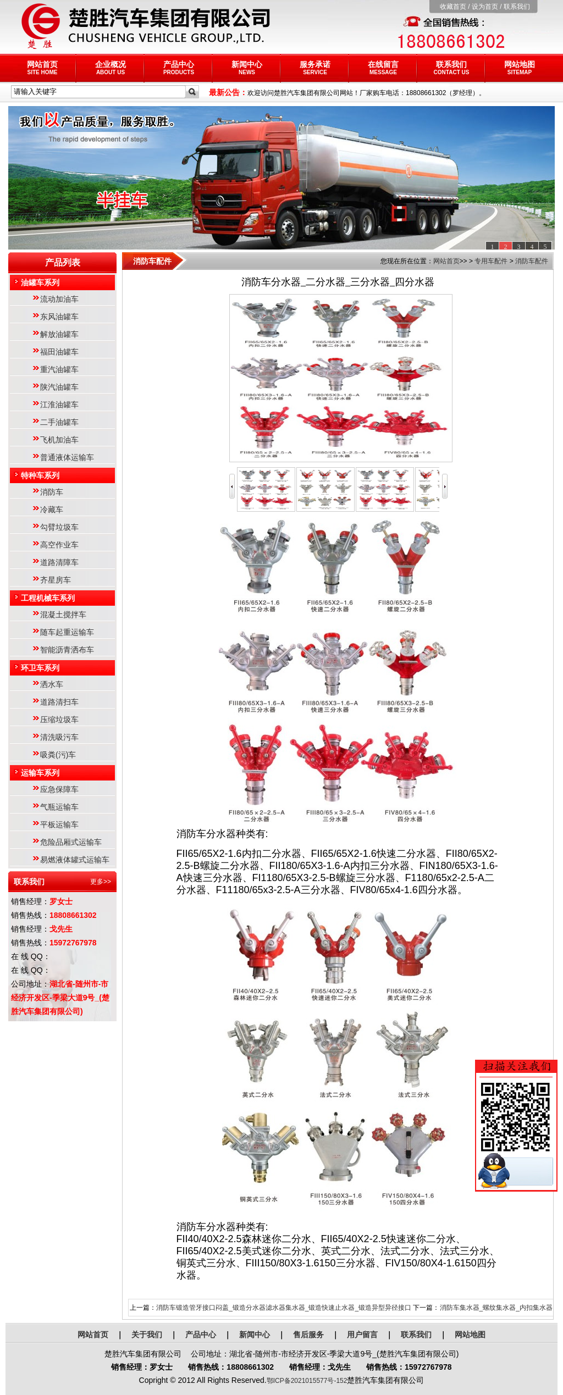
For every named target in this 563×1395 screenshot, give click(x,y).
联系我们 (517, 6)
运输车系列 (40, 772)
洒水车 (51, 684)
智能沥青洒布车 (67, 649)
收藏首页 (453, 6)
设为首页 (485, 6)
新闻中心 (246, 67)
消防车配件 (531, 261)
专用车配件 (490, 261)
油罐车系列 (40, 282)
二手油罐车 (59, 422)
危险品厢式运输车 (71, 842)
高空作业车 (59, 544)
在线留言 (383, 67)
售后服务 (308, 1334)
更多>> (100, 881)
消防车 (51, 492)
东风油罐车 (59, 316)
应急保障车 (59, 789)
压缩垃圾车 (59, 719)
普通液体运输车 (67, 457)
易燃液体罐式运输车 (74, 859)
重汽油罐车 (59, 369)
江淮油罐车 (59, 404)
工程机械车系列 (48, 598)
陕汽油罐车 (59, 387)
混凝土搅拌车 (63, 614)
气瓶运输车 (59, 806)
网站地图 (519, 67)
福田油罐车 (59, 351)
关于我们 (146, 1334)
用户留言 (362, 1334)
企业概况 (110, 67)
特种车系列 (40, 475)
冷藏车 (51, 509)
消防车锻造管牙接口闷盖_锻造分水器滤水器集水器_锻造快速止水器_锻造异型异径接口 (283, 1307)
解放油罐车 (59, 334)
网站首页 (42, 67)
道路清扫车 (59, 702)
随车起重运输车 (67, 632)
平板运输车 (59, 824)
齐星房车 (55, 579)
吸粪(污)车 (58, 754)
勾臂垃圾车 (59, 527)
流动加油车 (59, 299)
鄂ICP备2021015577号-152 (307, 1381)
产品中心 (178, 67)
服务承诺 (315, 67)
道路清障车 (59, 562)
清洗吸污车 (59, 737)
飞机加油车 (59, 439)
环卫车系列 (40, 667)
